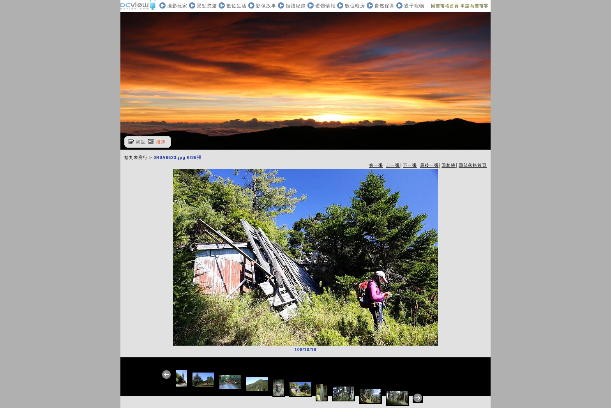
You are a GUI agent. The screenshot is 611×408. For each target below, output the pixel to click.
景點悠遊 (207, 6)
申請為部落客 (475, 6)
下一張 (410, 165)
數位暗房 (355, 6)
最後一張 (429, 165)
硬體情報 (325, 6)
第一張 (376, 165)
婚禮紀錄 (296, 6)
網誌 (141, 142)
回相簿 (448, 165)
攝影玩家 (177, 6)
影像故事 (266, 6)
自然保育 (384, 6)
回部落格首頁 (445, 6)
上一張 (393, 165)
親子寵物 (414, 6)
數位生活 (236, 6)
